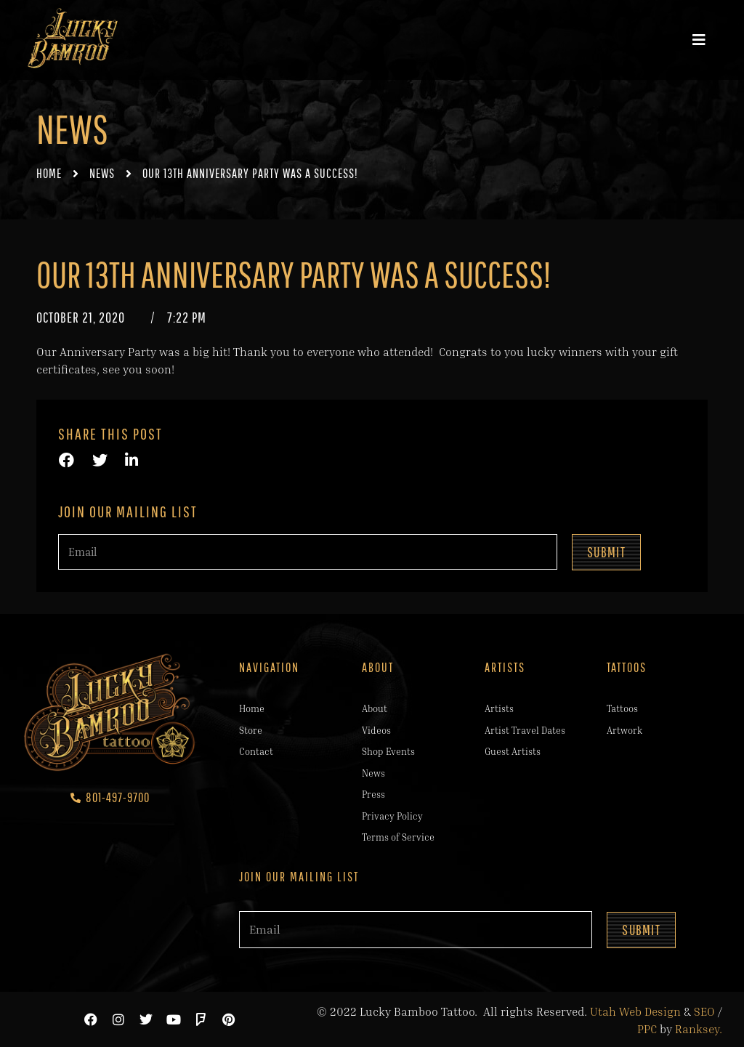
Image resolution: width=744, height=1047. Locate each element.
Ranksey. (698, 1027)
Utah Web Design (635, 1010)
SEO (704, 1010)
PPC (647, 1027)
